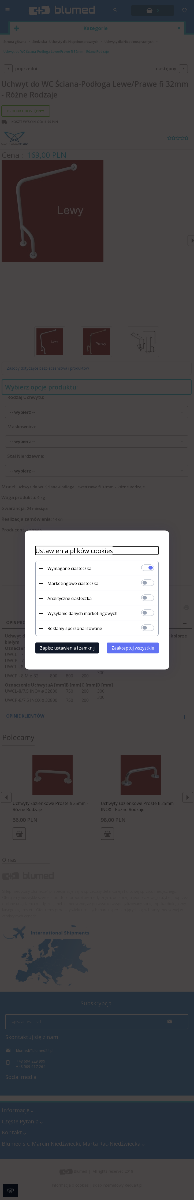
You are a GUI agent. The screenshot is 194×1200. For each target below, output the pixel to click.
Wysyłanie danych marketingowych (82, 613)
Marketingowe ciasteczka (72, 583)
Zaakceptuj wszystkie (132, 648)
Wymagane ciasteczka (69, 568)
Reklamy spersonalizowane (74, 628)
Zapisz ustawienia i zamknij (67, 648)
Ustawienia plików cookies (74, 550)
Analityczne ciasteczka (69, 598)
